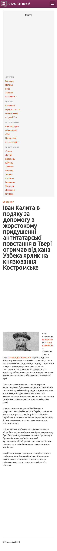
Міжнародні (11, 130)
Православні (11, 113)
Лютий (8, 155)
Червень (9, 170)
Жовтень (9, 186)
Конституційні (12, 126)
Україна (9, 92)
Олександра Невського (19, 357)
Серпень (9, 178)
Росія (7, 89)
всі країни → (11, 96)
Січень (8, 151)
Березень (10, 159)
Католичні (10, 105)
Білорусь (9, 81)
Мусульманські (12, 109)
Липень (9, 174)
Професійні (10, 138)
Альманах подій (18, 3)
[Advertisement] (28, 46)
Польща (9, 85)
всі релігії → (11, 117)
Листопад (10, 190)
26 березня (47, 339)
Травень (9, 166)
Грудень (9, 194)
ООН (7, 134)
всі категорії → (12, 142)
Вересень (10, 182)
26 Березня (8, 202)
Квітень (9, 163)
